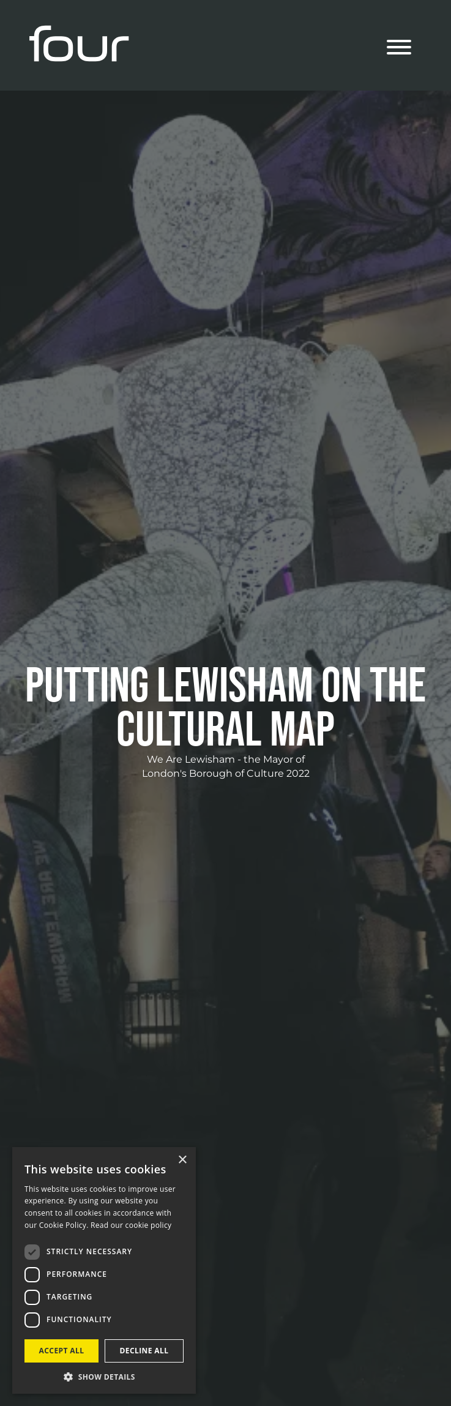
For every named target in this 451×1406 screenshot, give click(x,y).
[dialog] (104, 1270)
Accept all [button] (61, 1350)
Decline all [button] (144, 1350)
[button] (104, 1376)
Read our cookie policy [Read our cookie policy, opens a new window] (131, 1225)
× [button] (182, 1160)
